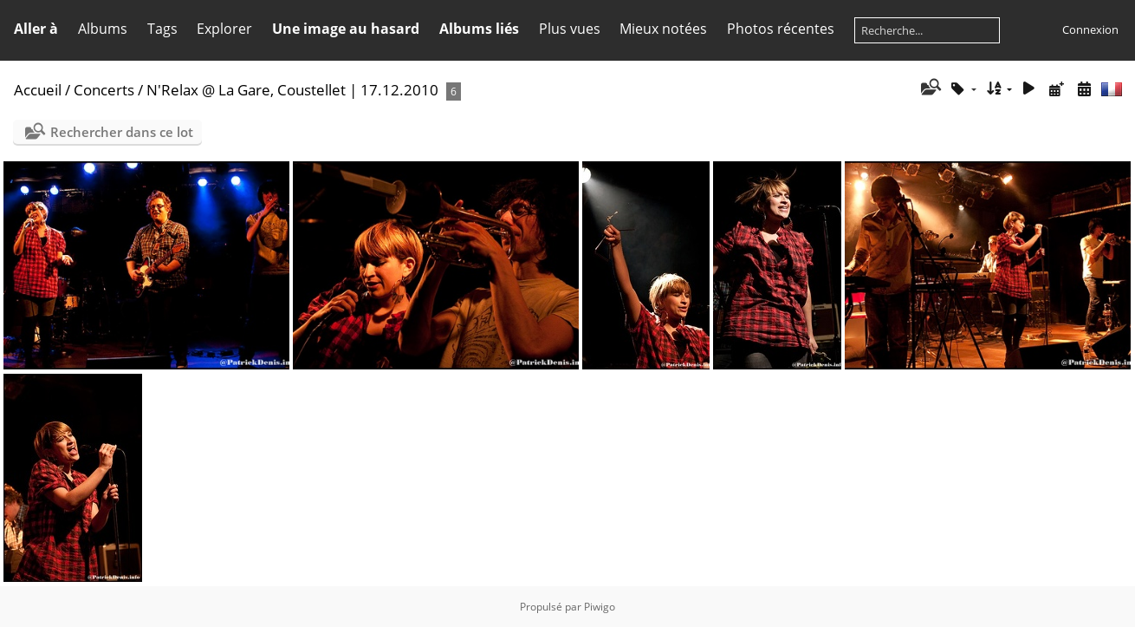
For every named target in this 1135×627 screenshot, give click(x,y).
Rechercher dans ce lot (121, 131)
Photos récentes (780, 28)
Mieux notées (663, 28)
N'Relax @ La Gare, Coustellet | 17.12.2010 (292, 90)
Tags (162, 28)
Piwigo (599, 606)
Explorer (224, 28)
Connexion (1090, 29)
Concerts (104, 90)
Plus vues (569, 28)
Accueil (38, 90)
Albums (102, 28)
